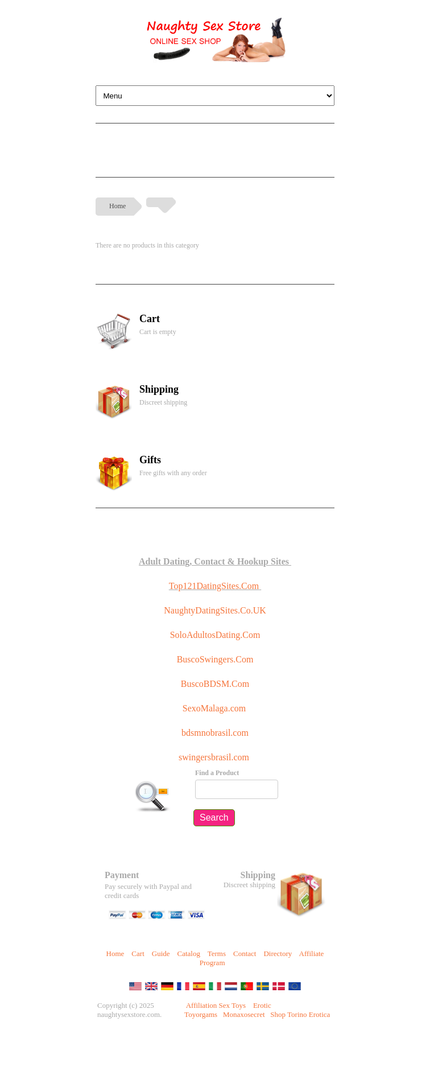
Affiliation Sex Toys (216, 1005)
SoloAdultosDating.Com (215, 635)
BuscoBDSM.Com (215, 684)
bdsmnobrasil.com (215, 733)
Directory (277, 953)
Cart (137, 953)
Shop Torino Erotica (300, 1014)
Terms (217, 953)
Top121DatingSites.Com (214, 586)
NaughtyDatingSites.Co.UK (215, 610)
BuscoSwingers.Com (215, 659)
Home (117, 206)
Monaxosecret (244, 1014)
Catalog (188, 953)
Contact (244, 953)
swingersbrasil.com (215, 757)
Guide (161, 953)
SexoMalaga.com (214, 708)
